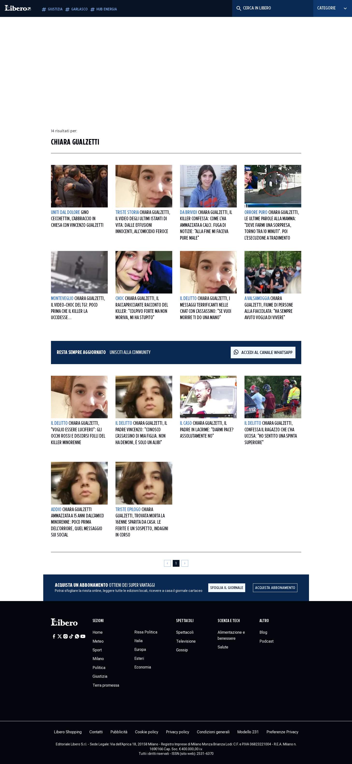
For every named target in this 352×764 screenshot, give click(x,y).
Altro (264, 621)
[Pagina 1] (176, 563)
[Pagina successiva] (184, 563)
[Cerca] (238, 8)
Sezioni (98, 621)
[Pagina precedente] (167, 563)
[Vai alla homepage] (18, 8)
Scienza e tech (229, 621)
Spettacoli (185, 621)
